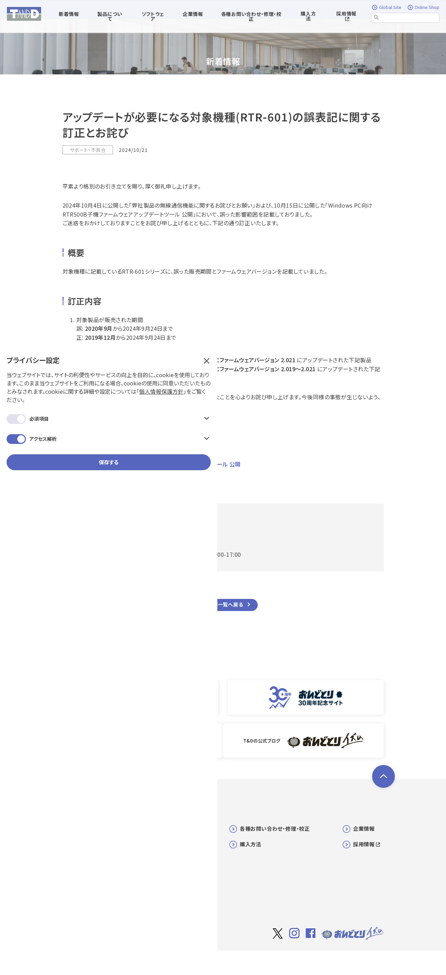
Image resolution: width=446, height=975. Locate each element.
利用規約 (328, 959)
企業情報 (363, 828)
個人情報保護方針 (63, 115)
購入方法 (308, 16)
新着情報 (163, 828)
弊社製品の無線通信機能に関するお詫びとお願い (123, 454)
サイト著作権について (288, 960)
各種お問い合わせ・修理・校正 (275, 828)
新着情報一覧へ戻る (220, 605)
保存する (59, 185)
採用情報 (346, 15)
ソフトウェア (167, 843)
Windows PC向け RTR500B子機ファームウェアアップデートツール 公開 (152, 464)
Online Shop (423, 7)
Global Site (387, 7)
